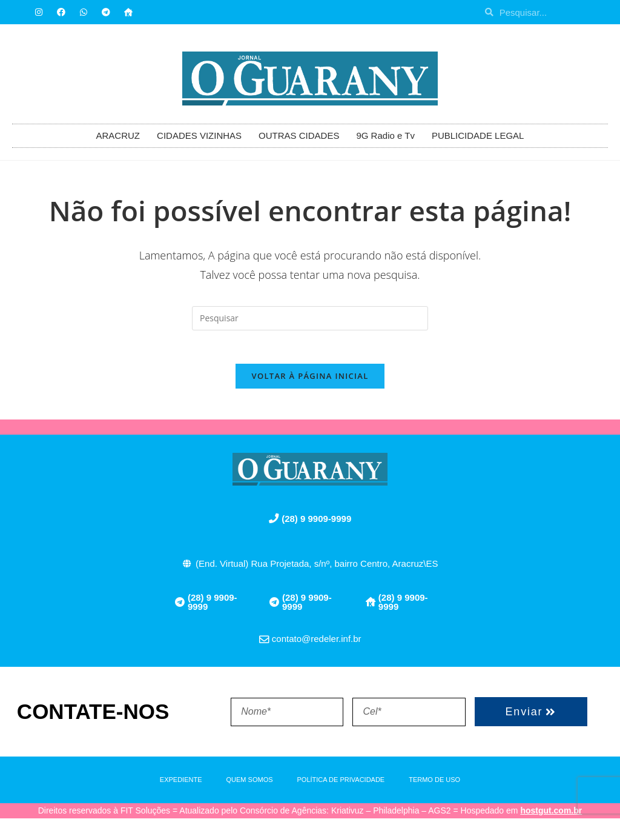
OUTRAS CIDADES (299, 135)
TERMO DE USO (434, 783)
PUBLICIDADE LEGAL (478, 135)
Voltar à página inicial (309, 379)
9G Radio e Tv (385, 135)
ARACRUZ (118, 135)
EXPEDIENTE (181, 783)
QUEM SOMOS (249, 783)
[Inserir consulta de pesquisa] (310, 318)
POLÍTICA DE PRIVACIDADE (341, 783)
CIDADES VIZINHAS (199, 135)
